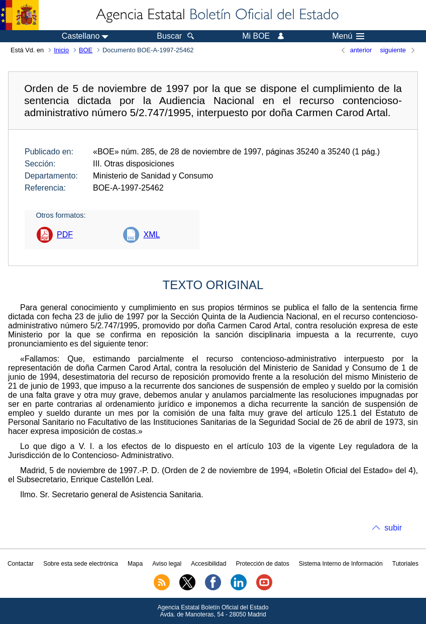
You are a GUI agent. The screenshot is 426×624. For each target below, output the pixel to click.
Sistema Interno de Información (341, 563)
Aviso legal (166, 563)
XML (151, 234)
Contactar (21, 563)
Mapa (135, 563)
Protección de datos (262, 563)
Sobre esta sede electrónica (80, 563)
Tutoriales (405, 563)
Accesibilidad (208, 563)
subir (393, 527)
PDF (65, 234)
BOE (85, 50)
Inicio (61, 50)
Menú (348, 36)
